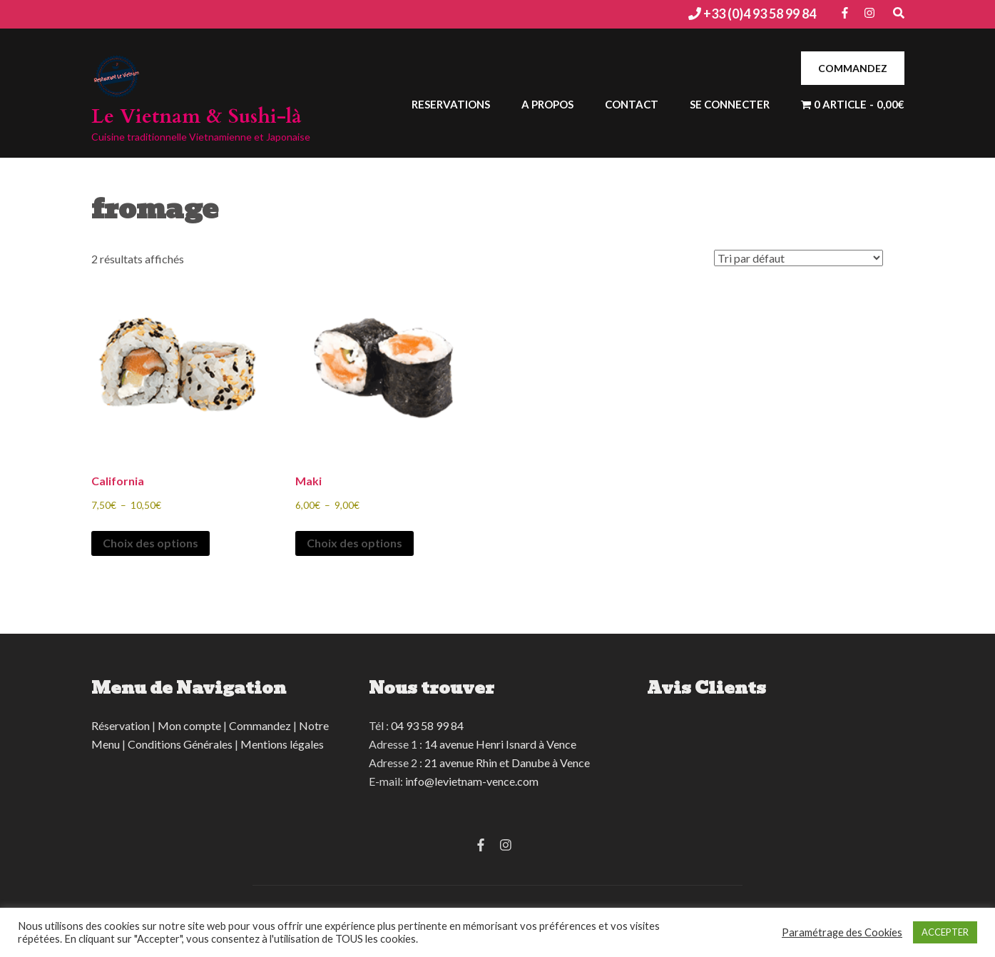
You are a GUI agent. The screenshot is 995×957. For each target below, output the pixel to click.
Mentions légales (282, 744)
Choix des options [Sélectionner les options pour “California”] (150, 543)
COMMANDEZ (852, 68)
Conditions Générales (180, 744)
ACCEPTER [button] (945, 932)
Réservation (120, 725)
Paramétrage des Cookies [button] (842, 932)
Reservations (451, 104)
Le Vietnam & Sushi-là (196, 116)
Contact (631, 104)
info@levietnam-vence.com (472, 781)
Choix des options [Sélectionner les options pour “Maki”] (354, 543)
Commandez (260, 725)
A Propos (547, 104)
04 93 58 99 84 (427, 725)
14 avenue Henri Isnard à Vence (500, 744)
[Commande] (798, 258)
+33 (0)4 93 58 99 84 (758, 13)
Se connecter (730, 104)
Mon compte (189, 725)
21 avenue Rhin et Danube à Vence (507, 762)
